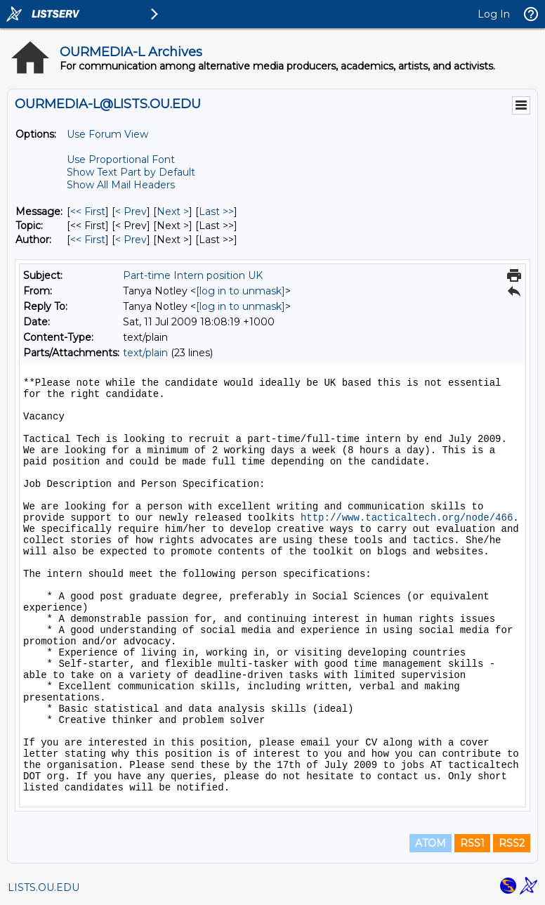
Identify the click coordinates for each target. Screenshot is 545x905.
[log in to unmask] (240, 291)
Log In (494, 14)
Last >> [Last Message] (216, 211)
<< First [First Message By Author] (87, 239)
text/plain (145, 352)
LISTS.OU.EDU (43, 887)
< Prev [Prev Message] (131, 211)
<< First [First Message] (87, 211)
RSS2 (512, 843)
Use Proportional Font (121, 159)
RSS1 (472, 843)
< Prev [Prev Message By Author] (131, 239)
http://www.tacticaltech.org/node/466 (407, 517)
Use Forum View (107, 134)
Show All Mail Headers (121, 184)
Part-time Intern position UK (193, 275)
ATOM (430, 843)
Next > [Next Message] (173, 211)
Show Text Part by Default (131, 172)
